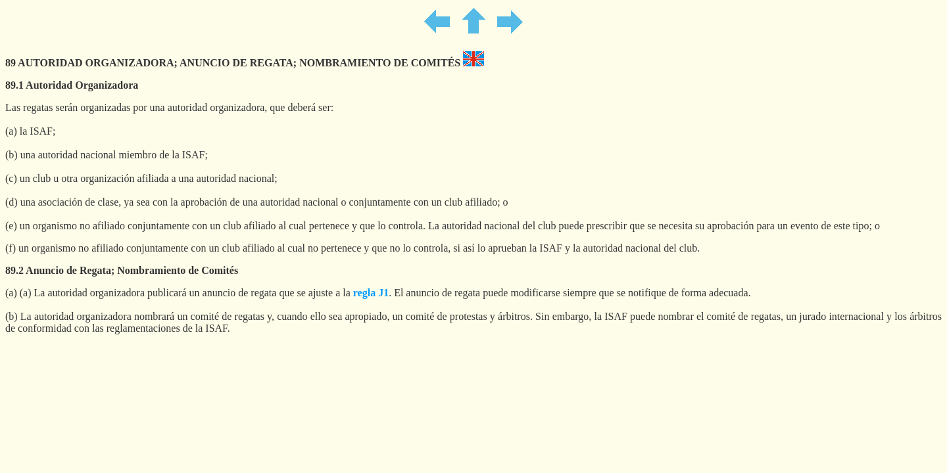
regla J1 (371, 292)
